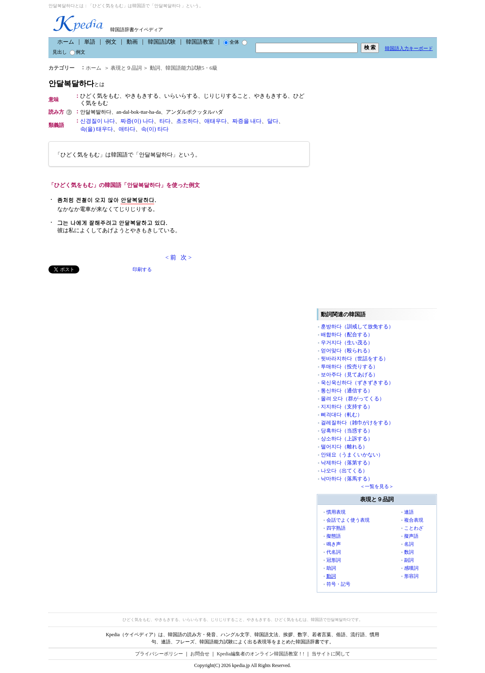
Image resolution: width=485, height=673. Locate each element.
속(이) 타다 (155, 129)
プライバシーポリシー (159, 654)
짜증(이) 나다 (137, 121)
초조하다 (187, 121)
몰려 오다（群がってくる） (352, 399)
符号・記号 (338, 584)
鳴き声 (333, 544)
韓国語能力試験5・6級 (191, 68)
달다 (272, 121)
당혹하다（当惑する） (347, 431)
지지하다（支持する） (347, 407)
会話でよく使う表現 (348, 520)
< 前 (170, 257)
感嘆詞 (411, 568)
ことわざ (413, 528)
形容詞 (411, 576)
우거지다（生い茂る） (347, 343)
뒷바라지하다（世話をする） (354, 359)
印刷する (142, 269)
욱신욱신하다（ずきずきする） (357, 383)
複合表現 (413, 520)
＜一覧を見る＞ (377, 486)
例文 (111, 42)
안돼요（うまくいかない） (352, 455)
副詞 (409, 560)
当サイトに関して (331, 654)
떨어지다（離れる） (344, 447)
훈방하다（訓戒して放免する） (357, 326)
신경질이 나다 (97, 121)
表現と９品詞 (126, 68)
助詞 (331, 568)
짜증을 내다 (247, 121)
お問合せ (199, 654)
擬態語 (333, 536)
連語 (409, 512)
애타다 (127, 129)
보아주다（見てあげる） (349, 375)
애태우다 (215, 121)
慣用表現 (336, 512)
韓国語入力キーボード (409, 48)
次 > (186, 257)
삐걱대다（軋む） (341, 415)
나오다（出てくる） (344, 471)
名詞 (409, 544)
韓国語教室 (200, 42)
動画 (132, 42)
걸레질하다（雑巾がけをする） (357, 423)
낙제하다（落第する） (347, 463)
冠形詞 (333, 560)
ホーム (65, 42)
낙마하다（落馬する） (347, 479)
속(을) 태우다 (96, 129)
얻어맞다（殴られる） (347, 351)
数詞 (409, 552)
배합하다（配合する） (347, 334)
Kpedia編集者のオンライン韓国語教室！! (260, 654)
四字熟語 (336, 528)
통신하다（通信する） (347, 391)
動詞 (155, 68)
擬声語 (411, 536)
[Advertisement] (108, 329)
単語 (89, 42)
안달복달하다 (76, 83)
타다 (165, 121)
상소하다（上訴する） (347, 439)
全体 (231, 42)
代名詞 (333, 552)
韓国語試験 (162, 42)
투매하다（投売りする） (349, 367)
